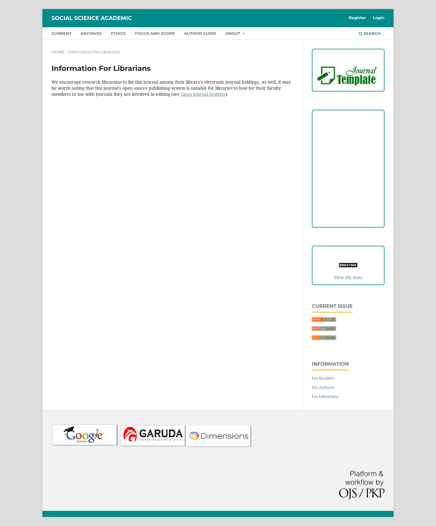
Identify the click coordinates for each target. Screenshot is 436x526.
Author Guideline (348, 129)
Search (370, 33)
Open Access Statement (348, 179)
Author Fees (348, 216)
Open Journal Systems (203, 94)
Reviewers (348, 204)
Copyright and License (348, 154)
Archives (91, 33)
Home (57, 51)
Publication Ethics (348, 167)
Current (61, 33)
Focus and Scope (155, 33)
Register (357, 17)
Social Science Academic (91, 18)
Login (379, 17)
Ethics (118, 33)
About (233, 33)
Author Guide (200, 33)
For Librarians (325, 396)
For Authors (323, 387)
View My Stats (348, 277)
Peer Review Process (348, 142)
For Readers (323, 378)
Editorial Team (348, 192)
